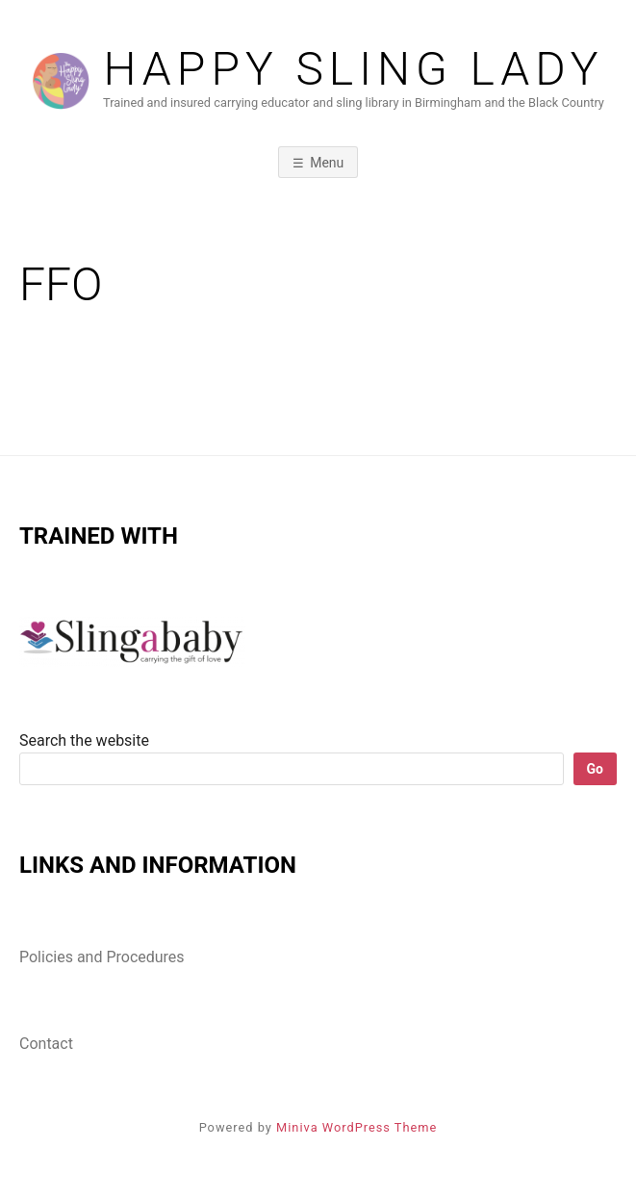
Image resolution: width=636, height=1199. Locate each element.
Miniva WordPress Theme (356, 1127)
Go (595, 769)
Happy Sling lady (353, 69)
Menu (326, 162)
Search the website (84, 740)
